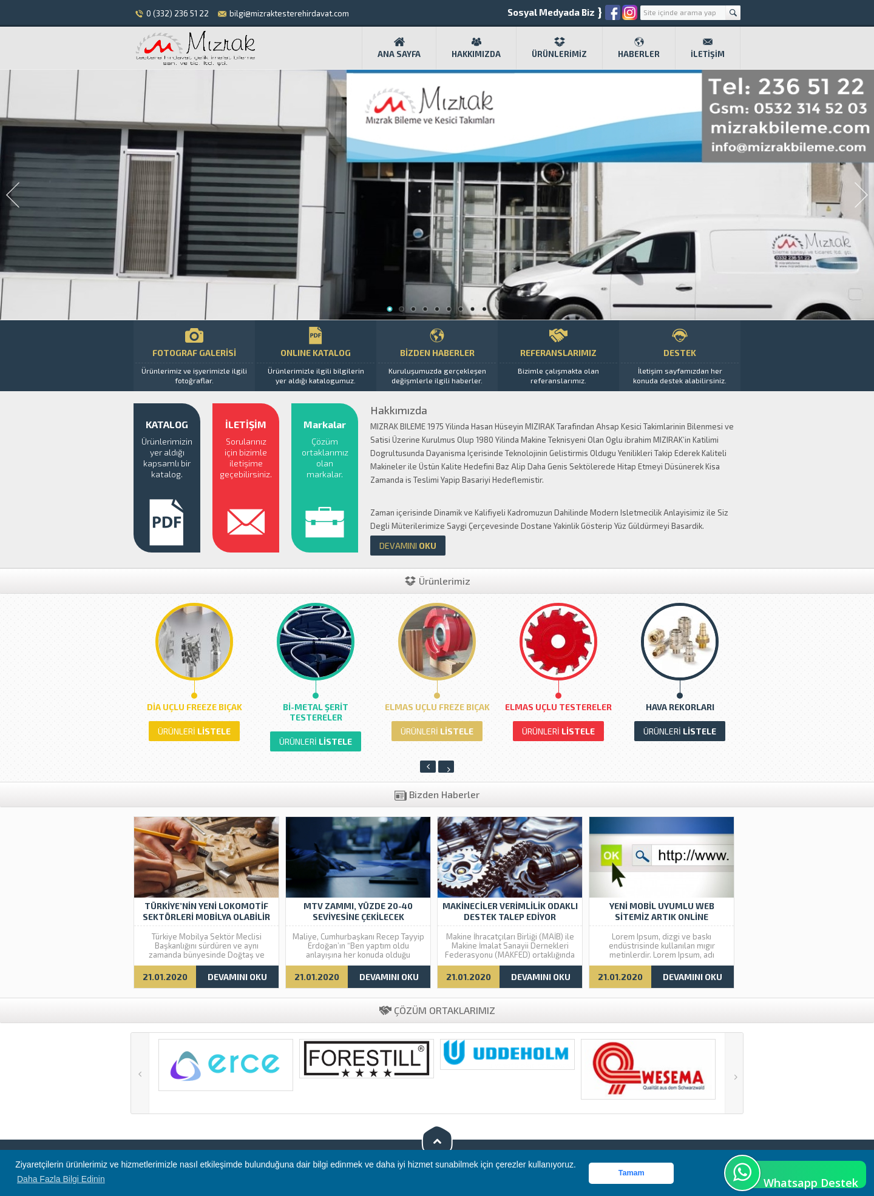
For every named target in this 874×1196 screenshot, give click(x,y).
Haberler (639, 47)
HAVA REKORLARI (680, 707)
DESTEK (679, 355)
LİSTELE (194, 731)
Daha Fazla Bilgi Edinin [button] (61, 1179)
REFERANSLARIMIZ (558, 355)
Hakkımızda (476, 47)
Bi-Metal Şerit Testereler (315, 712)
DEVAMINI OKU (237, 977)
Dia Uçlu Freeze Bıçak (194, 707)
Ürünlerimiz (559, 47)
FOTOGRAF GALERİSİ (194, 355)
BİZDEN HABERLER (437, 355)
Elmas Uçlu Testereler (558, 707)
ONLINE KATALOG (315, 355)
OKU (407, 545)
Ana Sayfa (399, 47)
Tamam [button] (631, 1173)
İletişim (708, 47)
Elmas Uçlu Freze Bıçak (437, 707)
